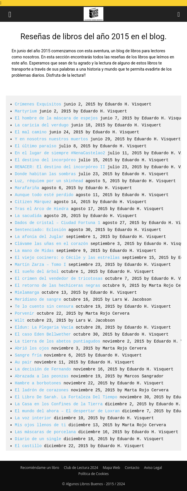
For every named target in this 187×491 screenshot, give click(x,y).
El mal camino (30, 132)
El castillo (28, 446)
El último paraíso (35, 146)
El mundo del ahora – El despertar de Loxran (67, 411)
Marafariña (27, 188)
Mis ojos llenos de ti (40, 425)
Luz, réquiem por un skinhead (49, 181)
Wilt (20, 320)
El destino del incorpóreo (45, 160)
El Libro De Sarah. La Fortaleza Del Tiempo (66, 397)
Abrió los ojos (32, 348)
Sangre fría (28, 355)
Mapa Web (111, 467)
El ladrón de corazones (42, 390)
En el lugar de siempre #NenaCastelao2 (60, 153)
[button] (10, 14)
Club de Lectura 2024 (81, 467)
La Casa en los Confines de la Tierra (59, 404)
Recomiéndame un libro (39, 467)
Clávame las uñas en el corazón (51, 243)
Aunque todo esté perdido (44, 195)
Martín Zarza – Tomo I (40, 264)
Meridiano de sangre (38, 299)
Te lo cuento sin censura (44, 306)
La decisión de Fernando (43, 369)
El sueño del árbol (37, 271)
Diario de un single (38, 439)
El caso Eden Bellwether (43, 334)
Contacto (132, 467)
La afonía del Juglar (39, 236)
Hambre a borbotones (38, 383)
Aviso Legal (153, 467)
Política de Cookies (93, 473)
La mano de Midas (34, 250)
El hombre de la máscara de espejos (56, 118)
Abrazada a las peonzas (42, 376)
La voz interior (33, 418)
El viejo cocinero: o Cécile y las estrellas (67, 257)
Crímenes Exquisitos (38, 104)
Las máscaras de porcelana (45, 432)
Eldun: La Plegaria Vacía (44, 327)
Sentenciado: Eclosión (40, 229)
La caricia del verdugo (42, 125)
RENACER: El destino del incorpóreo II (60, 167)
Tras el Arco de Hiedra (42, 209)
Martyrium (26, 111)
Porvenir (24, 313)
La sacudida (28, 215)
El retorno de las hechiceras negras (57, 285)
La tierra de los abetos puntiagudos (57, 341)
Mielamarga (27, 292)
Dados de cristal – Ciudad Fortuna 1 (57, 222)
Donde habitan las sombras (45, 174)
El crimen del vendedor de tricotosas (59, 278)
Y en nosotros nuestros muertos (51, 139)
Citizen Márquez (33, 202)
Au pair (23, 362)
